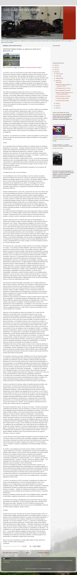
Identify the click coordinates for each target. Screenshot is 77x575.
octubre (58, 76)
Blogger (49, 568)
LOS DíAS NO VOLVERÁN (22, 10)
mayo (57, 107)
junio (57, 105)
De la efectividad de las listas (63, 90)
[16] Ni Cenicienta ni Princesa (63, 96)
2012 (55, 67)
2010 (55, 72)
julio (57, 103)
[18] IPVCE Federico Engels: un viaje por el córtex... (64, 85)
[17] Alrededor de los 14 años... (63, 88)
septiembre (59, 78)
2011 (55, 69)
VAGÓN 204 (59, 82)
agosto (58, 80)
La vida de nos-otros (60, 114)
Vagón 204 (57, 171)
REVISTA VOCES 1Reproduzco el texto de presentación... (64, 93)
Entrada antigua (43, 553)
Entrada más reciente (10, 553)
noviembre (58, 73)
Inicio (28, 553)
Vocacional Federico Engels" (33, 67)
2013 (55, 65)
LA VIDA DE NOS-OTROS (62, 98)
